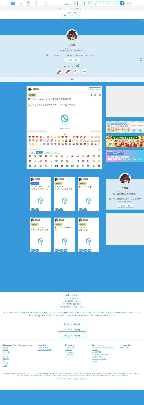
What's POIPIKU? (43, 347)
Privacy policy (69, 352)
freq (31, 152)
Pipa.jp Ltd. (124, 347)
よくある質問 (96, 352)
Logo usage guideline (99, 359)
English (5, 347)
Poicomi (94, 361)
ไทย (4, 361)
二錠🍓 (72, 44)
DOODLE (32, 95)
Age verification (64, 128)
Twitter (95, 350)
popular (39, 152)
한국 (4, 354)
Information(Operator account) (103, 347)
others (55, 152)
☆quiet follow (72, 60)
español (5, 350)
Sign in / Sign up (72, 323)
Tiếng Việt (6, 352)
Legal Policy (69, 354)
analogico (76, 379)
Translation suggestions (22, 345)
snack (47, 152)
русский (5, 363)
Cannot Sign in (97, 356)
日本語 (5, 366)
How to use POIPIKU (44, 350)
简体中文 (6, 356)
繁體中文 (6, 359)
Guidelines (68, 350)
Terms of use (69, 347)
